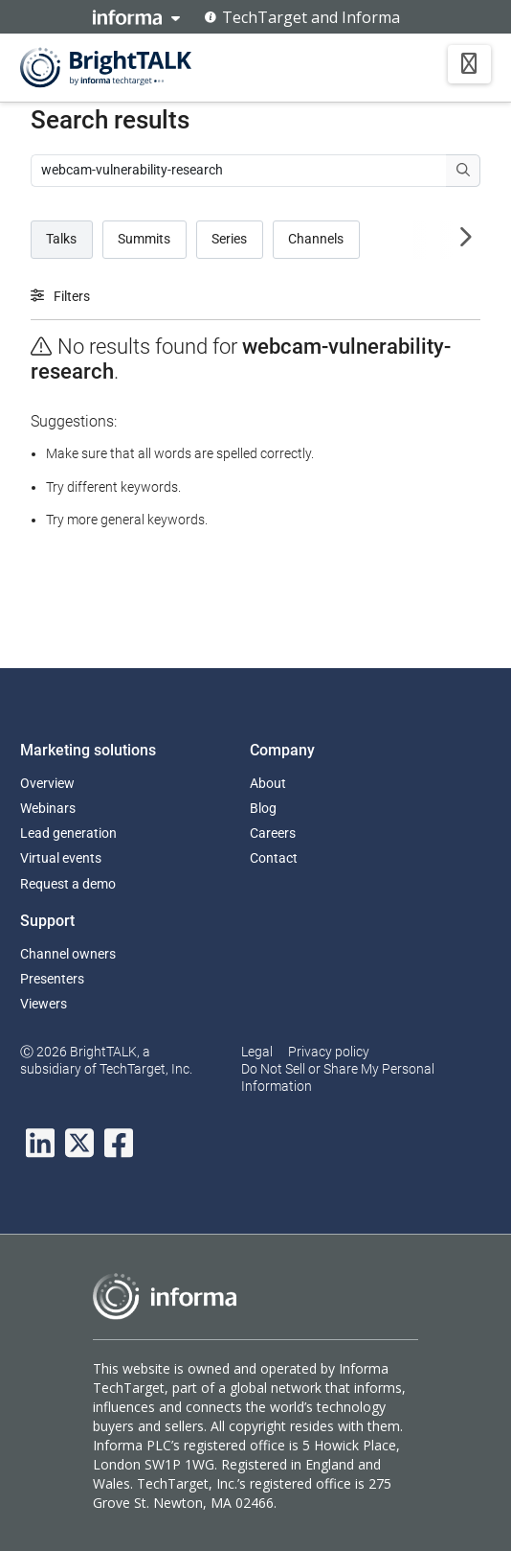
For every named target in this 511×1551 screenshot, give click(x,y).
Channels (316, 238)
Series (229, 238)
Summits (144, 238)
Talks (61, 238)
